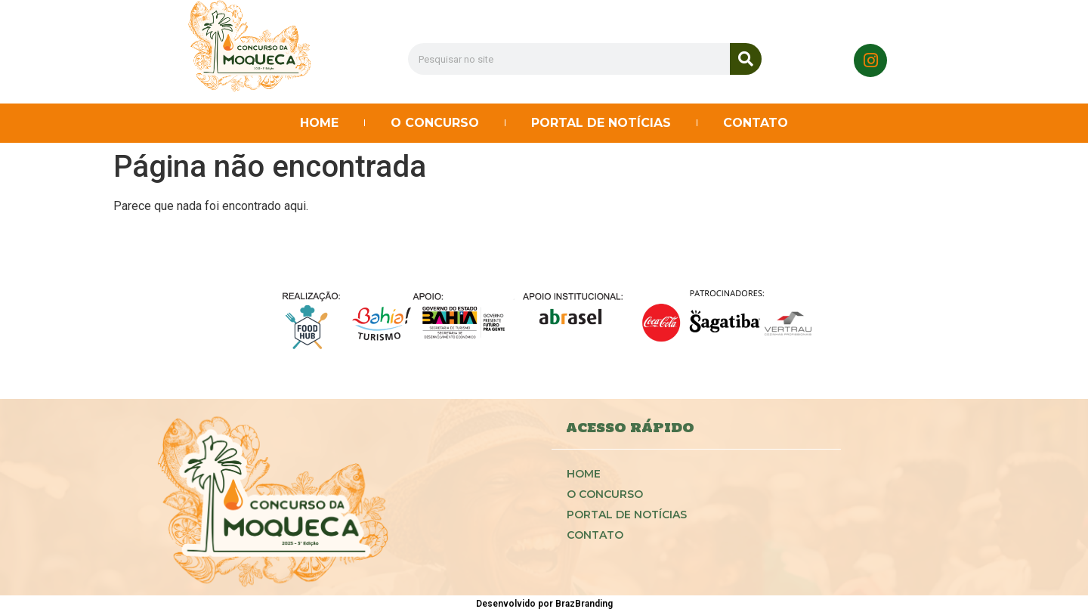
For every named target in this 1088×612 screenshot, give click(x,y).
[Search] (746, 59)
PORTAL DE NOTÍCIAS (601, 123)
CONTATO (755, 123)
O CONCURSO (435, 123)
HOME (319, 123)
